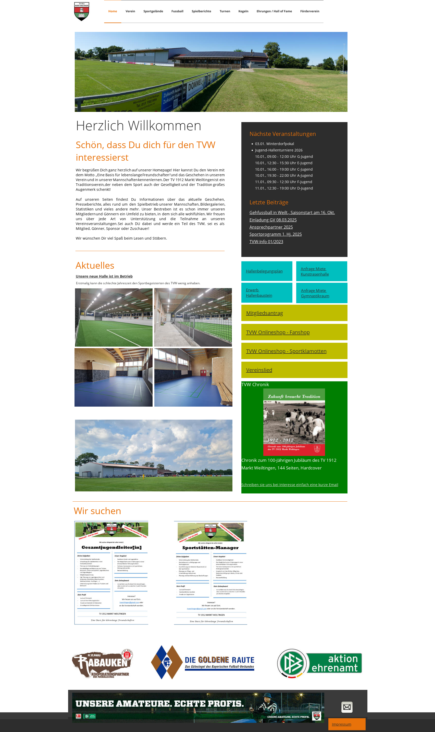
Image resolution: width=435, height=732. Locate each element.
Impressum (341, 724)
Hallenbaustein (259, 295)
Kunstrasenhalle (315, 274)
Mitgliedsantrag (264, 313)
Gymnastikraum (315, 296)
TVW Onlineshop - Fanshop (278, 332)
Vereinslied (259, 370)
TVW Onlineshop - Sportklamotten (286, 351)
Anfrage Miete (314, 268)
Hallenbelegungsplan (264, 271)
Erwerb (252, 290)
